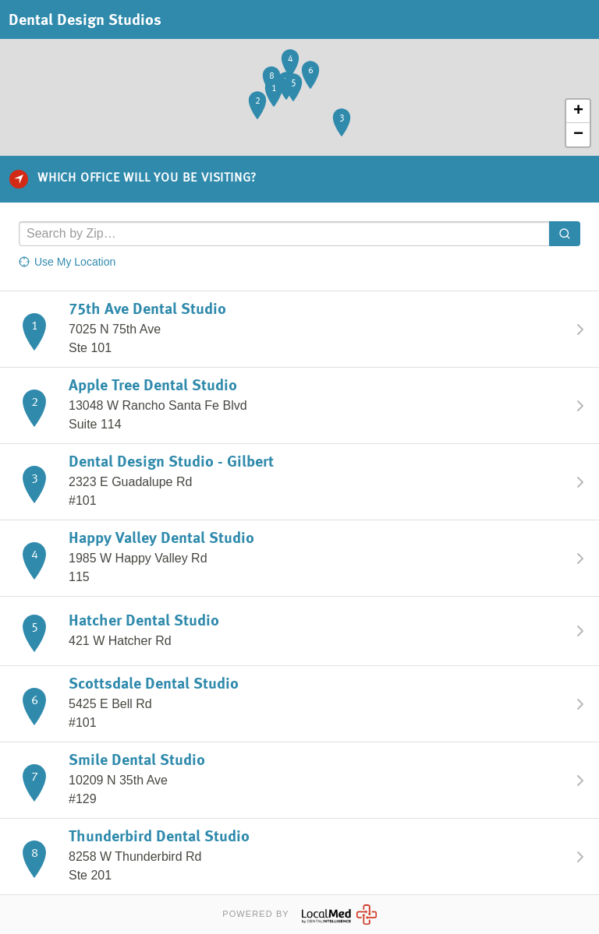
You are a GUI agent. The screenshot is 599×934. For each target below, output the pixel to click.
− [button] (578, 134)
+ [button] (578, 111)
